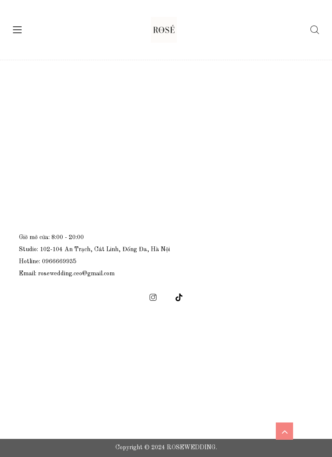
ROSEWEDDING (191, 447)
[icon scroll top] (284, 431)
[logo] (164, 30)
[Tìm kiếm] (312, 29)
